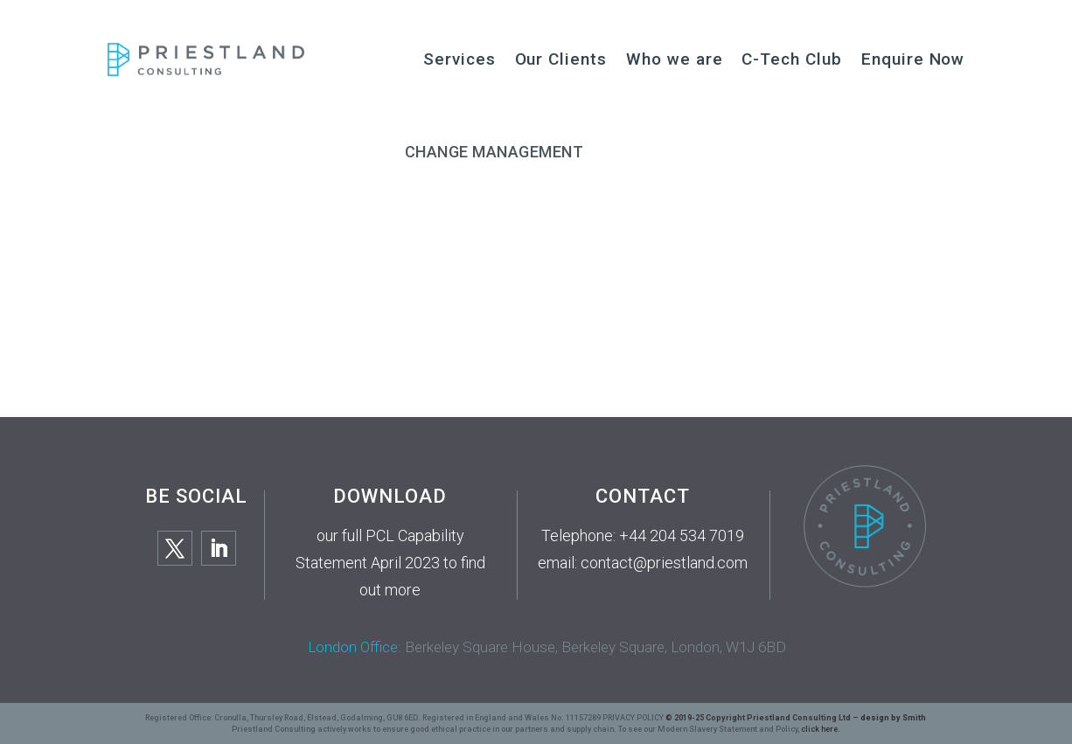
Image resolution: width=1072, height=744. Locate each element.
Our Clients (561, 59)
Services (459, 59)
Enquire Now (912, 59)
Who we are (674, 59)
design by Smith (893, 717)
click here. (820, 729)
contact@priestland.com (664, 562)
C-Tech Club (791, 59)
